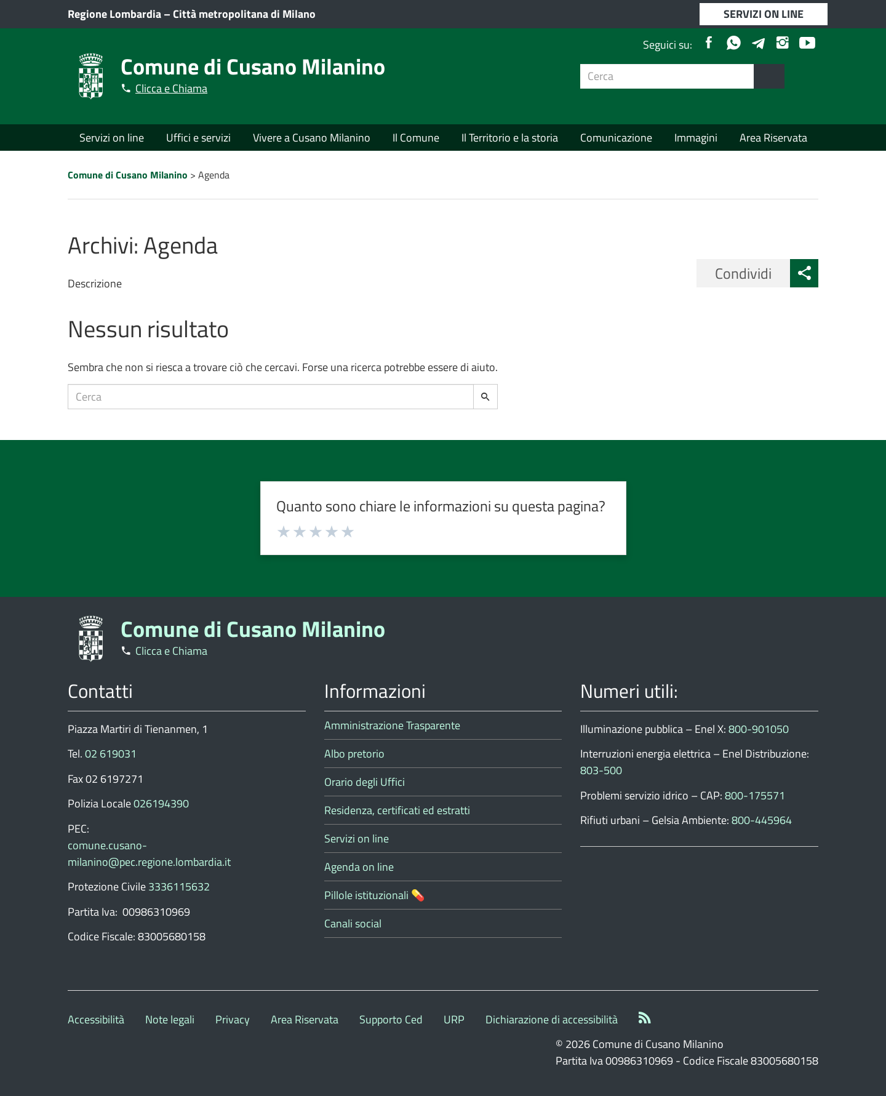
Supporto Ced (391, 1019)
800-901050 (758, 729)
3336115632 (179, 886)
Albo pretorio (354, 753)
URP (454, 1019)
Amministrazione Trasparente (392, 725)
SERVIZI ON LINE (764, 14)
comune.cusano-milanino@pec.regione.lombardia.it (149, 853)
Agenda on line (359, 866)
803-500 (601, 770)
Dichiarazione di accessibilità (551, 1019)
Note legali (169, 1019)
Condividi (743, 273)
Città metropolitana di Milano (244, 14)
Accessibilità (96, 1019)
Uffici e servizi (198, 137)
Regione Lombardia (114, 14)
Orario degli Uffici (364, 782)
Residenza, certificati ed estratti (397, 810)
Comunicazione (616, 137)
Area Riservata (773, 137)
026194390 (161, 803)
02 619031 (111, 753)
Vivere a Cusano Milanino (311, 137)
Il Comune (416, 137)
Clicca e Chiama (171, 88)
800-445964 (762, 820)
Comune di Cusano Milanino (253, 66)
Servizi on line (111, 137)
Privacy (232, 1019)
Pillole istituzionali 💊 (374, 895)
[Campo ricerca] (667, 76)
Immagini (695, 137)
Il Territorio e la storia (509, 137)
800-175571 (755, 795)
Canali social (352, 923)
